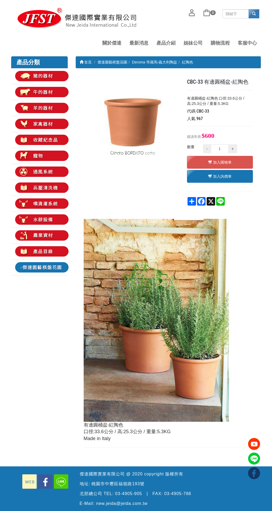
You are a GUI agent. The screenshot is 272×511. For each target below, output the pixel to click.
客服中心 (247, 43)
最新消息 (138, 43)
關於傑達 (111, 43)
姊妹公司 (193, 43)
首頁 (86, 62)
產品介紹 (166, 43)
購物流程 (220, 43)
